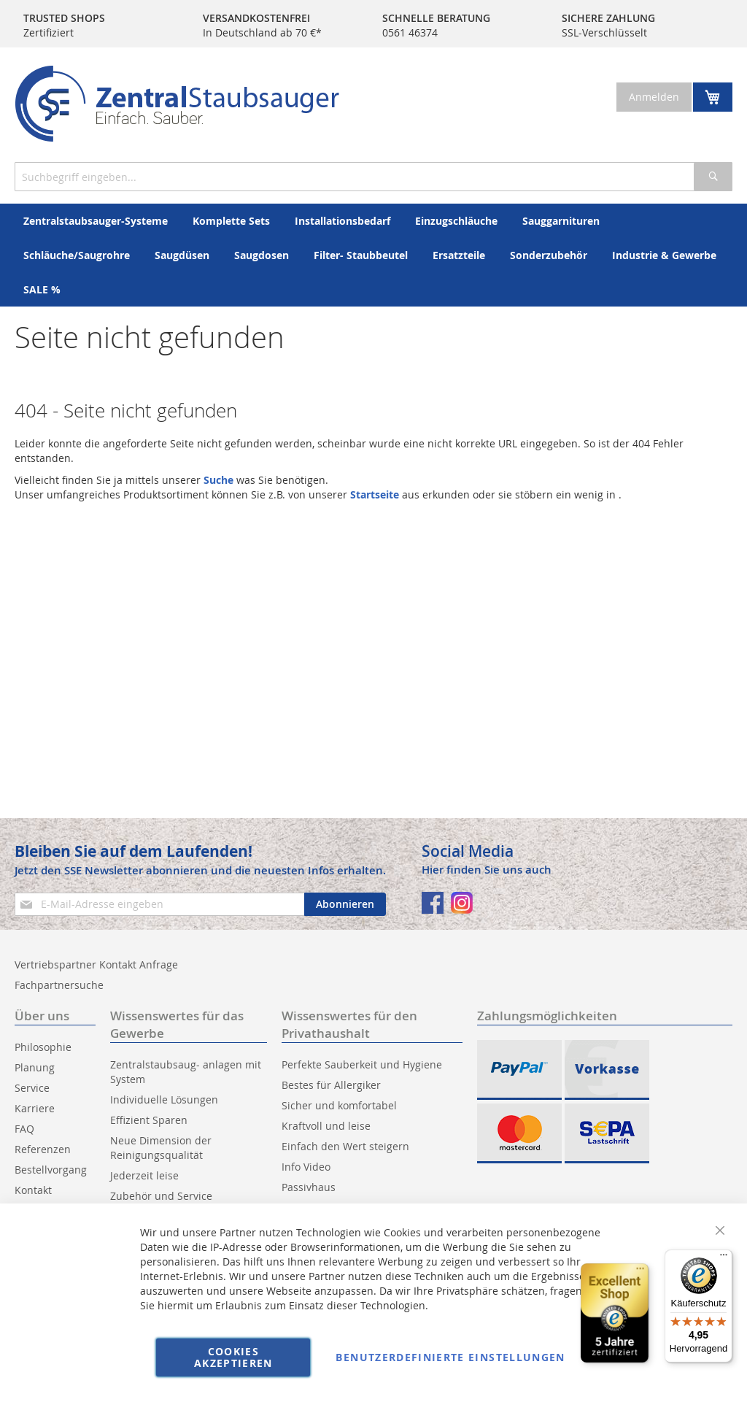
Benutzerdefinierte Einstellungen (450, 1357)
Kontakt (33, 1190)
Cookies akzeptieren (233, 1357)
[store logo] (177, 103)
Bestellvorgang (51, 1169)
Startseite (374, 494)
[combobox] (373, 176)
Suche (218, 480)
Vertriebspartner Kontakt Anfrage (96, 964)
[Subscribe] (345, 904)
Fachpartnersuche (59, 985)
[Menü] (723, 1258)
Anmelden (654, 97)
